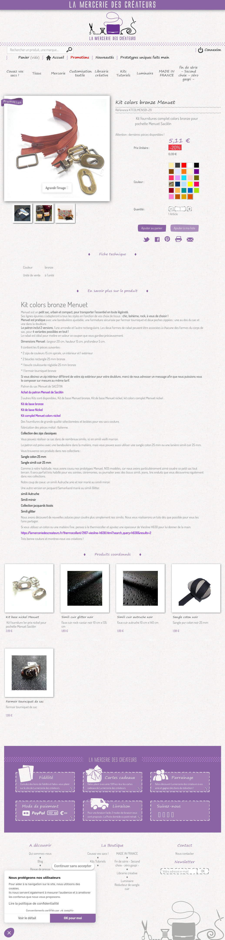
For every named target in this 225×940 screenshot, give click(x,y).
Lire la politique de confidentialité (34, 903)
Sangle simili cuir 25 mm (36, 462)
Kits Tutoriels (123, 73)
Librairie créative (101, 73)
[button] (9, 932)
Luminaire (145, 73)
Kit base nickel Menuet (22, 617)
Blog (40, 861)
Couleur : (139, 181)
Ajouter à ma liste (184, 228)
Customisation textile (80, 73)
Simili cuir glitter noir (77, 617)
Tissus (36, 73)
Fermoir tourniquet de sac (25, 701)
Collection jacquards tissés (37, 505)
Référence (121, 110)
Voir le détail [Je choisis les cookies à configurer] (27, 918)
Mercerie (58, 73)
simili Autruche (30, 494)
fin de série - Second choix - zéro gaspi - (188, 73)
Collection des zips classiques (39, 433)
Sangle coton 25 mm (33, 457)
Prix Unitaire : (141, 147)
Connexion (212, 50)
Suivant (78, 214)
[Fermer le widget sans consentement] (73, 866)
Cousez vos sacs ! (15, 73)
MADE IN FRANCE (166, 73)
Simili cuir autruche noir (135, 617)
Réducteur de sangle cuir (127, 887)
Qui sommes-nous (40, 853)
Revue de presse (40, 869)
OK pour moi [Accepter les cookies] (73, 918)
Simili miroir (28, 500)
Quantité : (139, 209)
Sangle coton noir (185, 617)
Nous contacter (184, 853)
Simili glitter (28, 511)
